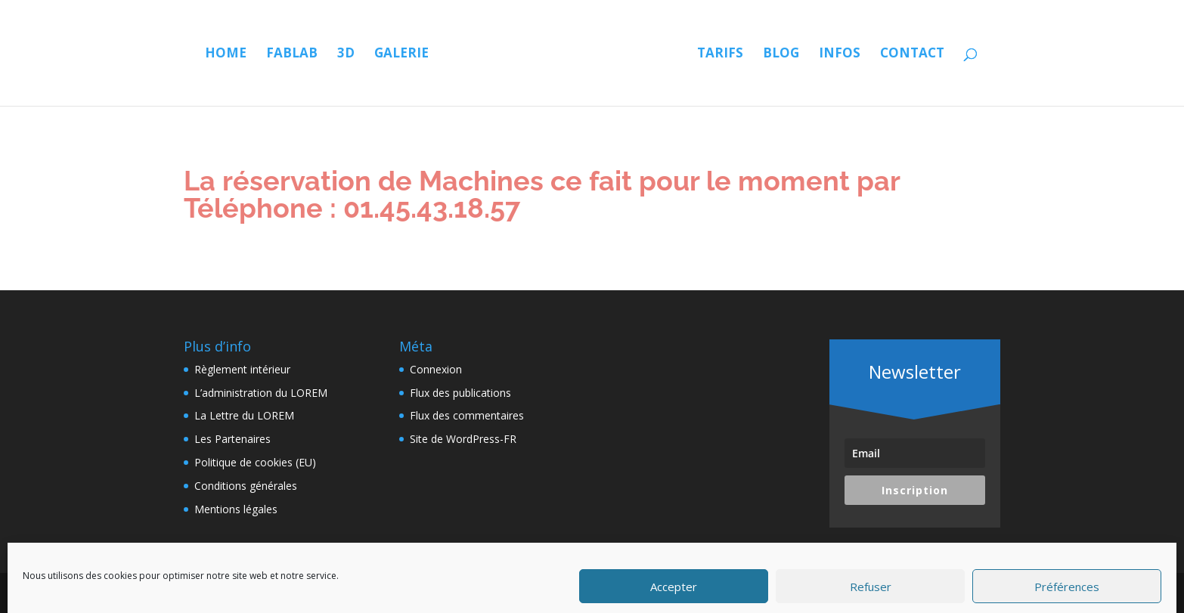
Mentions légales (235, 509)
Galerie (401, 54)
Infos (839, 54)
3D (346, 54)
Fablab (292, 54)
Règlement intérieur (242, 369)
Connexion (436, 369)
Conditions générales (245, 485)
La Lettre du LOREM (244, 415)
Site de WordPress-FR (463, 439)
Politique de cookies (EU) (255, 462)
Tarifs (720, 54)
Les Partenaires (232, 439)
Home (225, 54)
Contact (912, 54)
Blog (781, 54)
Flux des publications (460, 392)
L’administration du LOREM (260, 392)
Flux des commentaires (467, 415)
